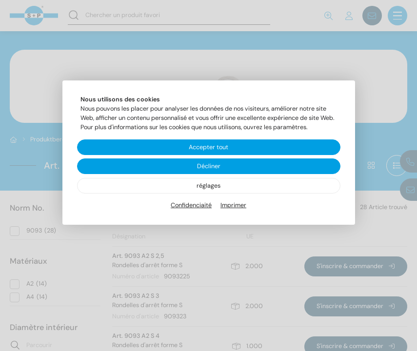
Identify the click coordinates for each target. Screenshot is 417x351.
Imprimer (233, 205)
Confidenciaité (191, 205)
